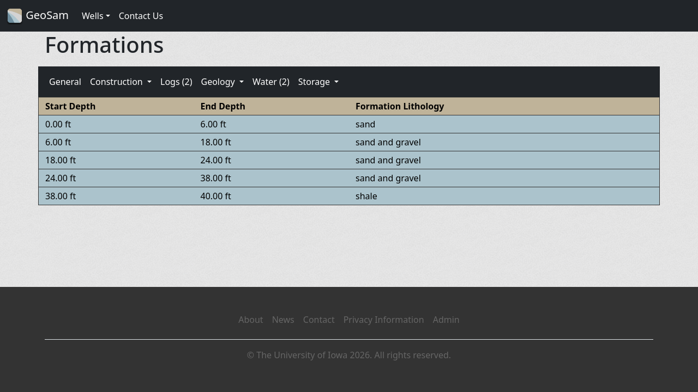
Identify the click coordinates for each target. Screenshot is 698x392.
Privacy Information (384, 320)
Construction (117, 82)
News (283, 320)
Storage (315, 82)
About (250, 320)
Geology (219, 82)
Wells (93, 16)
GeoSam (38, 16)
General (65, 82)
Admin (446, 320)
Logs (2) (176, 82)
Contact (319, 320)
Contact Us (141, 16)
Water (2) (271, 82)
